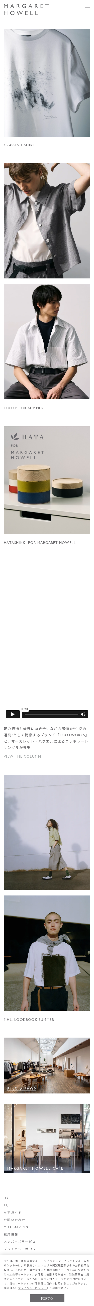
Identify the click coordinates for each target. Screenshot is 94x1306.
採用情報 (11, 1234)
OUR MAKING (16, 1227)
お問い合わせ (14, 1220)
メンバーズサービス (20, 1241)
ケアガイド (13, 1212)
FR (6, 1205)
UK (6, 1198)
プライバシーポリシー (22, 1249)
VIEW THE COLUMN (22, 756)
